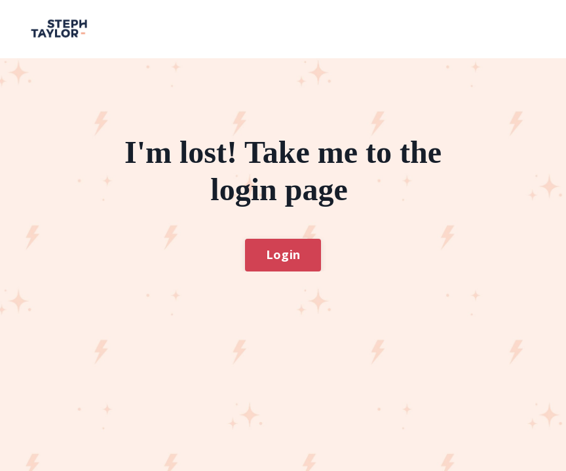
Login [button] (283, 254)
